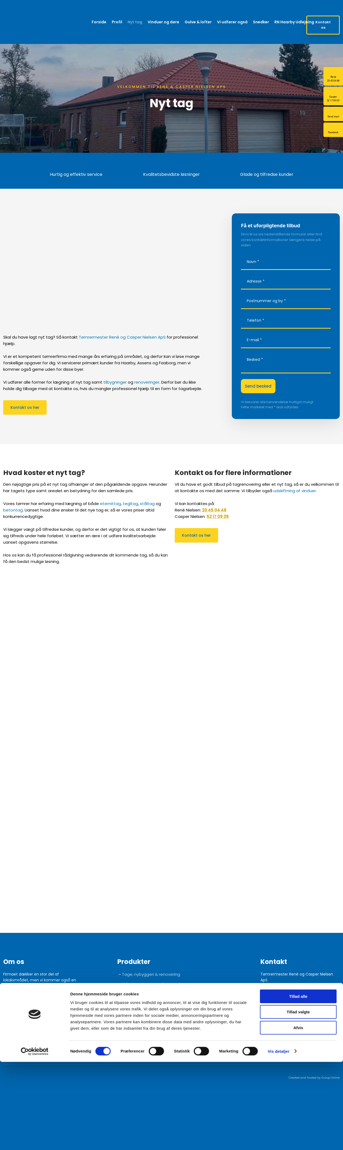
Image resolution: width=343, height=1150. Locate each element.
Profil (117, 22)
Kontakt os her (24, 407)
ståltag (147, 503)
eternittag (110, 503)
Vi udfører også (232, 22)
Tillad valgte (298, 1100)
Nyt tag (135, 22)
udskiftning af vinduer (294, 491)
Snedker (261, 22)
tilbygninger (115, 382)
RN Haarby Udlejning (294, 22)
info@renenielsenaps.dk (285, 1016)
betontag (13, 510)
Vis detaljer (278, 1139)
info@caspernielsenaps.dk (288, 1040)
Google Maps (272, 992)
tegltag (130, 503)
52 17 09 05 (218, 516)
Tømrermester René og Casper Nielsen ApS (122, 337)
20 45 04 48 (214, 510)
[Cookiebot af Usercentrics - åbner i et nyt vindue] (34, 1140)
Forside (99, 22)
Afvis (298, 1116)
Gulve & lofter (198, 22)
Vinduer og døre (163, 22)
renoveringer (146, 382)
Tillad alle (298, 1084)
